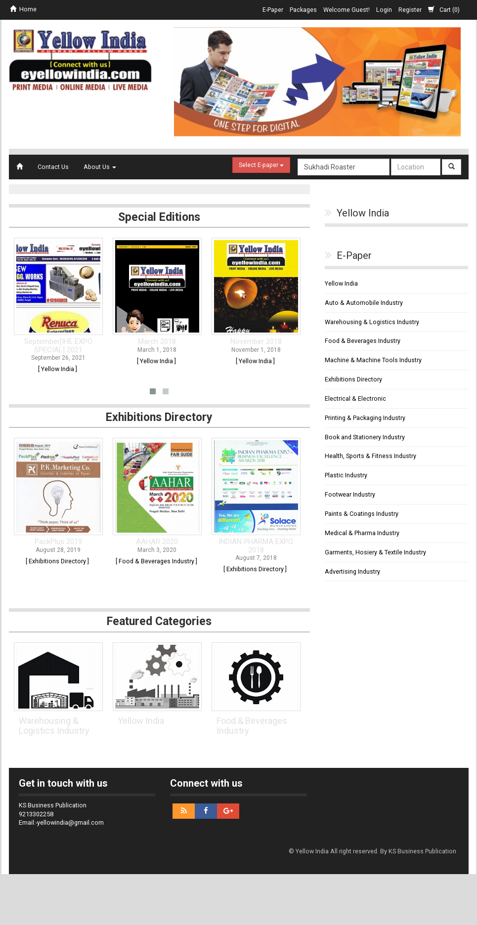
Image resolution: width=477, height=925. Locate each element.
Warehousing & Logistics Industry (54, 725)
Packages (303, 9)
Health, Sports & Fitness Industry (370, 456)
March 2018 (157, 341)
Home (23, 9)
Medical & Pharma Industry (362, 533)
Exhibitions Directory (353, 379)
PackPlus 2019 (58, 541)
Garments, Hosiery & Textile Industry (375, 552)
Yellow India (141, 720)
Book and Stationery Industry (365, 437)
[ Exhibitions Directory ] (57, 561)
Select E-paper (261, 164)
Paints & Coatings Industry (361, 513)
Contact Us (53, 166)
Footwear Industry (350, 494)
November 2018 (256, 341)
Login (384, 9)
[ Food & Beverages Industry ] (156, 561)
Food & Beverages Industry (252, 725)
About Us (100, 166)
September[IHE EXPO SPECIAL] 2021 (58, 345)
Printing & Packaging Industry (365, 417)
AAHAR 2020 (157, 541)
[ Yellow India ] (57, 369)
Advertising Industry (352, 571)
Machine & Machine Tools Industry (373, 360)
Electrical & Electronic (355, 398)
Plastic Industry (346, 475)
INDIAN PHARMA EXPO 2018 (255, 545)
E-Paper (272, 9)
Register (410, 9)
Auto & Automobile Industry (364, 302)
